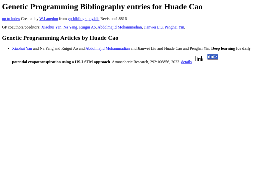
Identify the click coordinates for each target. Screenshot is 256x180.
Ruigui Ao (87, 27)
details (186, 62)
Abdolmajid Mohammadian (120, 27)
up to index (11, 18)
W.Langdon (48, 18)
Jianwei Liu (153, 27)
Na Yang (70, 27)
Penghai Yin (174, 27)
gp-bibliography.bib (84, 18)
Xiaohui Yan (52, 27)
